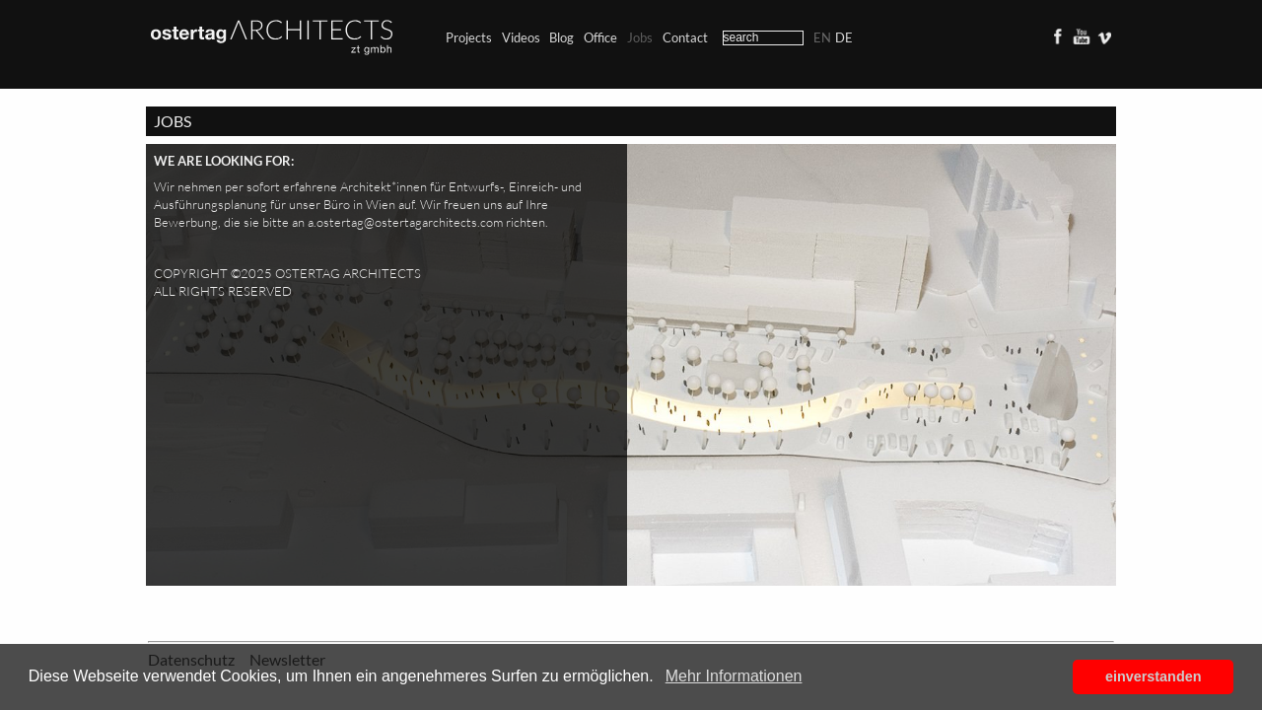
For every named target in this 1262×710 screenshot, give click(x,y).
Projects (469, 37)
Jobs (640, 37)
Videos (521, 37)
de (844, 37)
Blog (561, 37)
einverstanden (1153, 676)
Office (600, 37)
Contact (685, 37)
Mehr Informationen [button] (734, 676)
